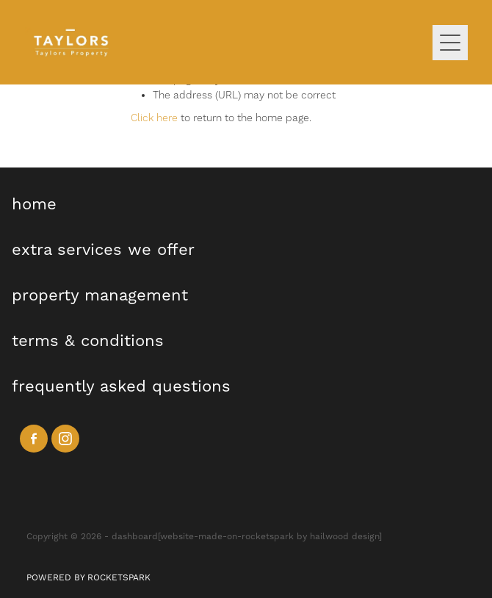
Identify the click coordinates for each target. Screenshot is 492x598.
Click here (154, 118)
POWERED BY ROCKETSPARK (88, 577)
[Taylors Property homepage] (229, 42)
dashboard (135, 536)
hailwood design (344, 536)
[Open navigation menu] (450, 42)
